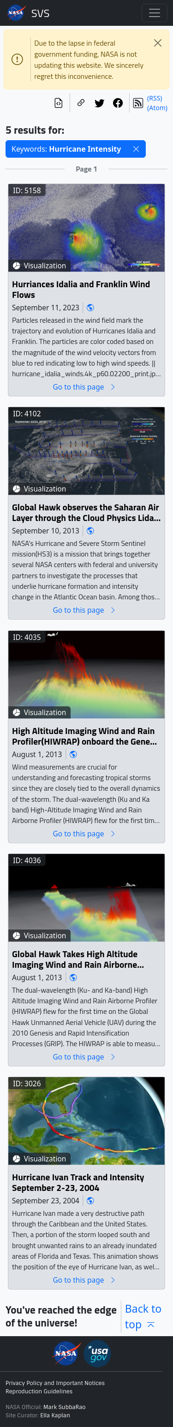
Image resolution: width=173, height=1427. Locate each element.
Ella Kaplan (55, 1415)
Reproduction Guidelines (39, 1391)
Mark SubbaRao (64, 1407)
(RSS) (154, 98)
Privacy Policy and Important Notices (55, 1383)
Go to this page (84, 387)
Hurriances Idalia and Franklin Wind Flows (81, 290)
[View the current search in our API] (58, 103)
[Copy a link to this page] (81, 103)
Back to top (143, 1316)
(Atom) (157, 107)
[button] (136, 149)
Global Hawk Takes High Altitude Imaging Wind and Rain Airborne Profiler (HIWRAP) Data (74, 960)
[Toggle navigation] (154, 13)
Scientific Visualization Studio (41, 13)
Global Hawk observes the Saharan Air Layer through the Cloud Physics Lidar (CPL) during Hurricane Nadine (85, 513)
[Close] (158, 43)
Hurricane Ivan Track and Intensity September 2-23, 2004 (78, 1183)
